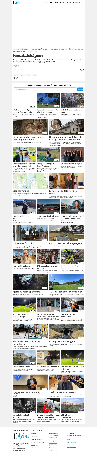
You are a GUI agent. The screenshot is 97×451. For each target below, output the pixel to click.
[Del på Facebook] (81, 70)
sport (22, 75)
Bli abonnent (76, 2)
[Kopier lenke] (83, 70)
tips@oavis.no (53, 443)
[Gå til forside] (17, 2)
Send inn (80, 89)
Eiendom (68, 2)
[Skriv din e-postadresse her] (45, 89)
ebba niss (16, 75)
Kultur (56, 2)
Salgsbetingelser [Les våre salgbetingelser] (71, 447)
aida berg (28, 75)
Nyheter (44, 2)
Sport (50, 2)
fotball (34, 75)
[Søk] (82, 2)
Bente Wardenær (71, 442)
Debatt (62, 2)
